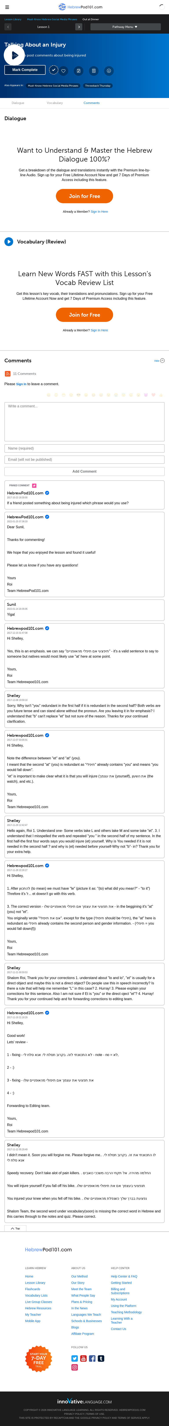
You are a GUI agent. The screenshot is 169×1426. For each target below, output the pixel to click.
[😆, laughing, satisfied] (93, 395)
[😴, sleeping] (131, 395)
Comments (91, 103)
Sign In (21, 384)
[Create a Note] (78, 71)
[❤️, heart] (153, 395)
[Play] (8, 241)
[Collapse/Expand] (84, 360)
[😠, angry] (86, 395)
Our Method (79, 1276)
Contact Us (118, 1329)
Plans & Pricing (81, 1302)
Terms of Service (129, 1418)
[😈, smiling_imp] (146, 395)
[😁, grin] (63, 395)
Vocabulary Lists (36, 1295)
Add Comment (84, 471)
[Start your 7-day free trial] (38, 1359)
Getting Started (121, 1282)
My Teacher (33, 1314)
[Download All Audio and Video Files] (109, 71)
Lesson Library (12, 19)
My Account (119, 1299)
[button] (162, 7)
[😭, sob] (116, 395)
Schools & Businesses (86, 1321)
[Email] (84, 459)
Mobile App (32, 1321)
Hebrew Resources (38, 1308)
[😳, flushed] (56, 395)
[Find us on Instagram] (74, 1367)
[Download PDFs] (94, 71)
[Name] (84, 448)
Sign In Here (99, 211)
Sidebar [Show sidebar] (125, 26)
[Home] (80, 10)
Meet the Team (81, 1289)
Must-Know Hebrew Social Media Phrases (52, 19)
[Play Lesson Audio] (14, 55)
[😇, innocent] (123, 395)
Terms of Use (95, 1414)
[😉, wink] (108, 395)
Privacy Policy (74, 1414)
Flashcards (32, 1289)
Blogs (75, 1327)
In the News (79, 1308)
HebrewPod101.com (132, 1410)
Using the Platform (123, 1306)
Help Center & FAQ (124, 1276)
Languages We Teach (86, 1314)
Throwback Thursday (97, 85)
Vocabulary (55, 103)
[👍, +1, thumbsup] (161, 395)
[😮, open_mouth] (138, 395)
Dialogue (18, 103)
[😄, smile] (48, 395)
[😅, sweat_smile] (101, 395)
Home (29, 1276)
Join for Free (84, 196)
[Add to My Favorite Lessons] (63, 71)
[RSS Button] (7, 373)
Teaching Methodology (126, 1312)
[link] (78, 26)
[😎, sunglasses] (78, 395)
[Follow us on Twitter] (74, 1358)
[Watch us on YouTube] (83, 1358)
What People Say (83, 1295)
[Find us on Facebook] (92, 1358)
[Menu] (7, 7)
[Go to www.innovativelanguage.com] (84, 1401)
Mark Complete (25, 70)
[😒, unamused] (71, 395)
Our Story (77, 1282)
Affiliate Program (82, 1333)
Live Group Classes (38, 1302)
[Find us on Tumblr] (101, 1358)
